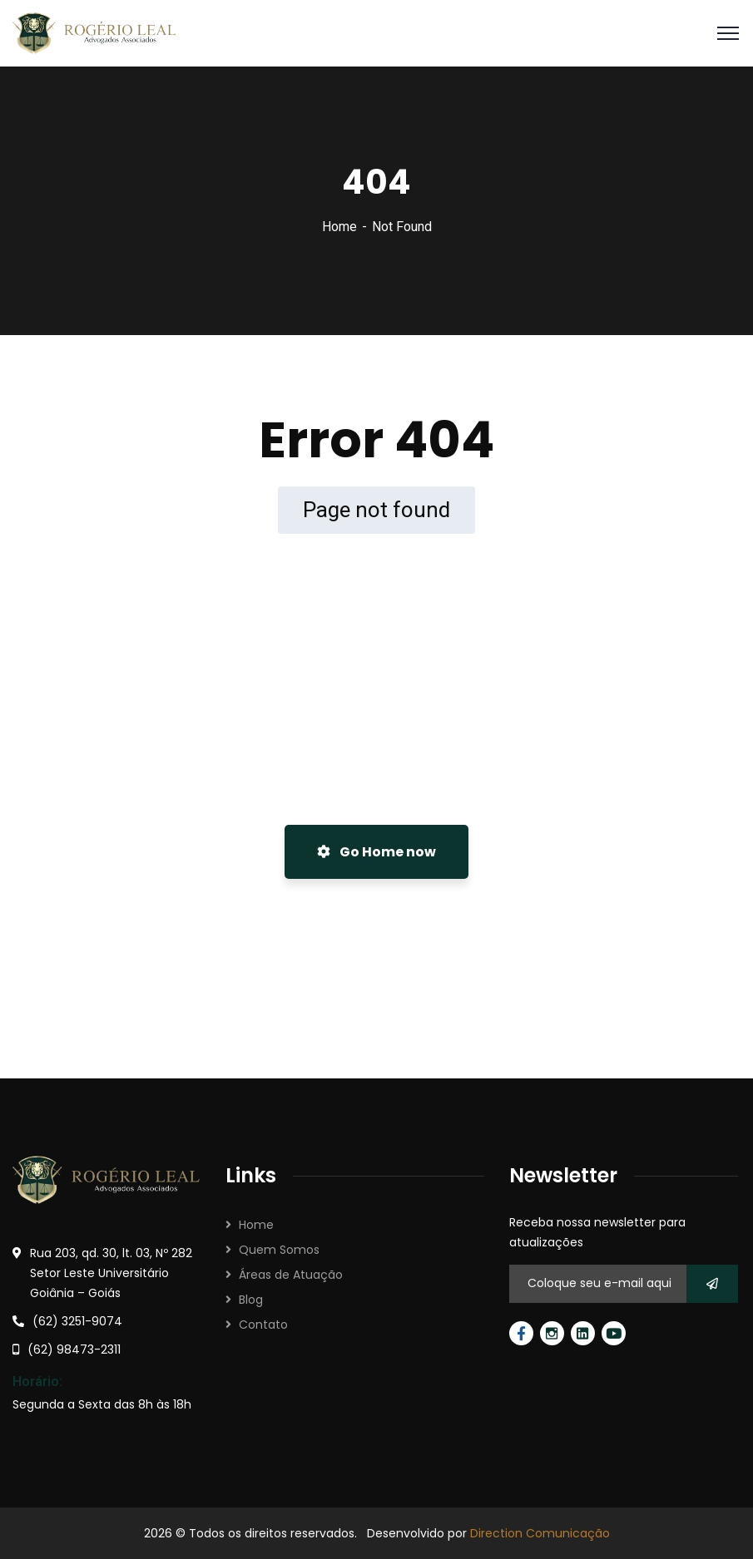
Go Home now (376, 851)
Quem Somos (279, 1249)
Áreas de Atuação (291, 1274)
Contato (263, 1324)
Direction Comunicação (540, 1533)
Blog (251, 1299)
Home (339, 226)
